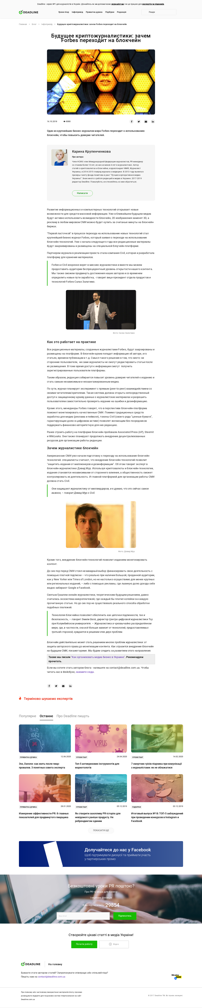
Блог (34, 24)
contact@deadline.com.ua (51, 977)
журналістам (117, 4)
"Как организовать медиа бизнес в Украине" (98, 657)
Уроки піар (63, 12)
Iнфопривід (77, 12)
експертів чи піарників (153, 4)
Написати (82, 193)
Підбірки (109, 12)
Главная (23, 24)
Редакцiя (121, 12)
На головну (55, 964)
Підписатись (124, 916)
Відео (114, 944)
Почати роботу (90, 944)
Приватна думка (94, 12)
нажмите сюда (85, 671)
